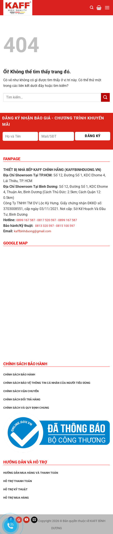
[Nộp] (105, 97)
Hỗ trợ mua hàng (16, 497)
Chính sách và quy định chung (26, 407)
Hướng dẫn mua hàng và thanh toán (30, 472)
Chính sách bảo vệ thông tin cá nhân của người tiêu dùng (46, 382)
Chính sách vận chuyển (21, 391)
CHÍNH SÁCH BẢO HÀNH (19, 374)
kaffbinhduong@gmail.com (32, 231)
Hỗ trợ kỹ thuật (15, 489)
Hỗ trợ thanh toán (17, 481)
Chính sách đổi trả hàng (21, 399)
